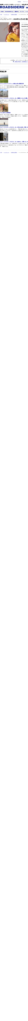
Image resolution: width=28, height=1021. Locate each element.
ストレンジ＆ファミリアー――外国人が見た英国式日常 (12, 83)
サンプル (22, 11)
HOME (2, 11)
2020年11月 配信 (14, 14)
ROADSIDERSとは (9, 11)
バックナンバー (6, 14)
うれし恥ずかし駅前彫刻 (5, 112)
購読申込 (17, 11)
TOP (1, 14)
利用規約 (19, 1)
